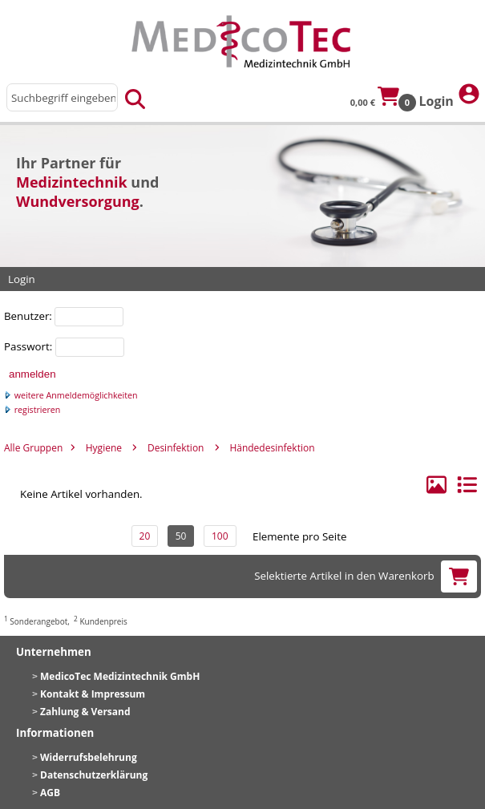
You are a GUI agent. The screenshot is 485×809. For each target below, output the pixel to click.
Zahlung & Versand (85, 711)
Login (449, 96)
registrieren (32, 409)
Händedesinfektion (271, 448)
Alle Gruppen (33, 448)
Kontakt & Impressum (92, 694)
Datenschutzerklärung (94, 775)
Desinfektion (176, 448)
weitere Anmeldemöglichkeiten (71, 395)
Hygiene (104, 448)
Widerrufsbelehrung (88, 757)
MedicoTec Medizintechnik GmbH (120, 676)
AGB (50, 792)
